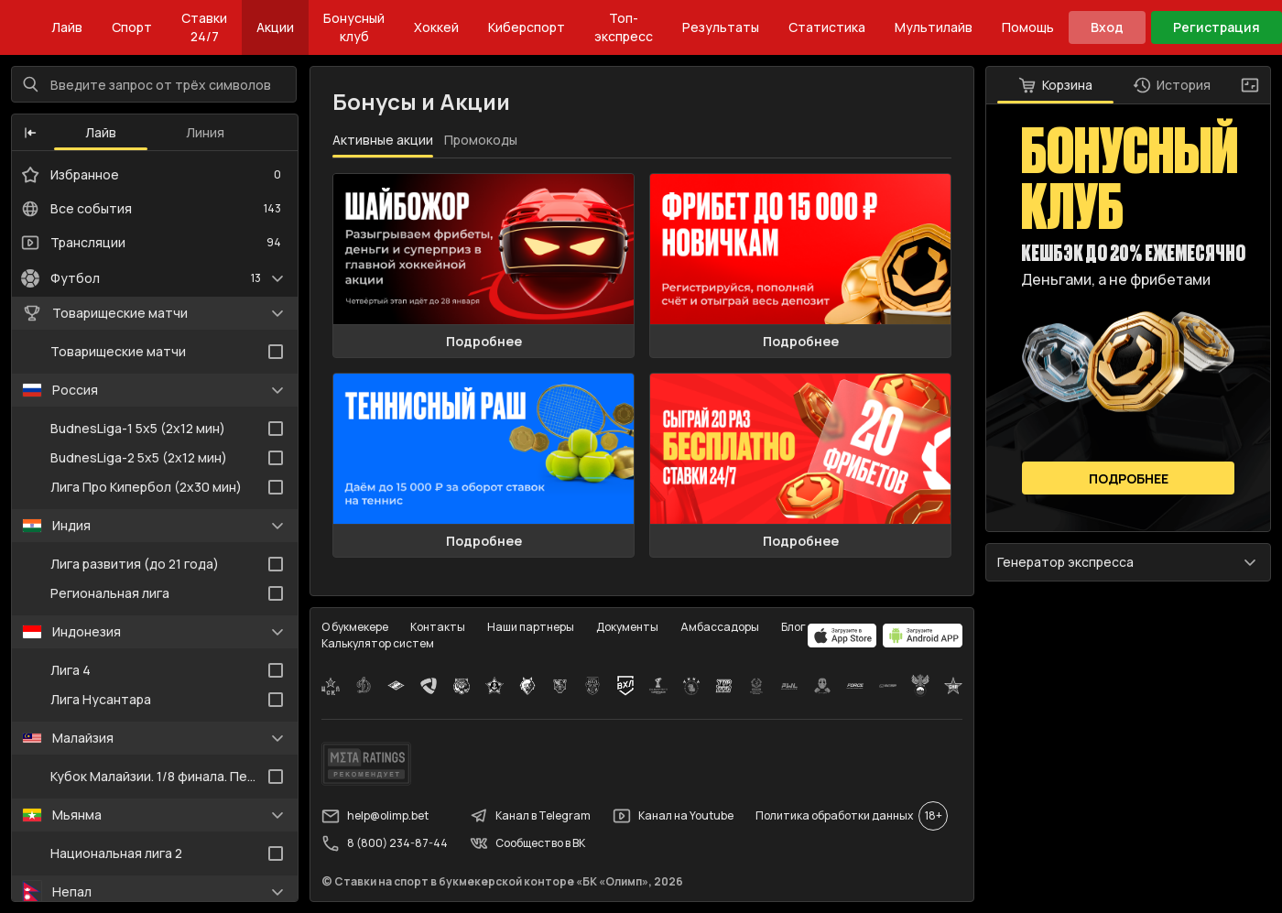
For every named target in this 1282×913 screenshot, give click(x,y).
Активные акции (382, 139)
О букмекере (354, 627)
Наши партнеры (530, 627)
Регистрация (1216, 27)
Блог (793, 627)
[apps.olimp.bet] (842, 635)
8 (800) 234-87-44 (384, 843)
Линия (205, 132)
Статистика (826, 27)
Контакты (437, 627)
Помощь (1028, 27)
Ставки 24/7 (204, 27)
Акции (275, 27)
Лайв (66, 27)
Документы (627, 627)
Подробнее (484, 341)
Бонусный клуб (354, 27)
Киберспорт (526, 27)
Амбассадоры (719, 627)
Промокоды (480, 139)
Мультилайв (933, 27)
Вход (1107, 27)
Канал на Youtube (673, 816)
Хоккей (436, 27)
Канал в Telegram (530, 816)
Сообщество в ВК (527, 843)
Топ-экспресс (623, 27)
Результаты (720, 27)
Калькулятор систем (377, 643)
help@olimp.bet (375, 816)
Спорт (132, 27)
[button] (30, 132)
